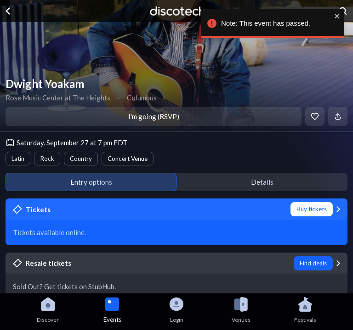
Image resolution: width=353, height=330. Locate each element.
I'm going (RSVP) (153, 116)
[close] (339, 16)
